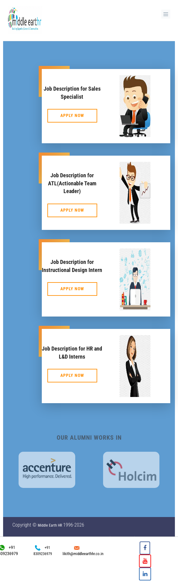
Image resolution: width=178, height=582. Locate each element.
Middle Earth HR (50, 525)
